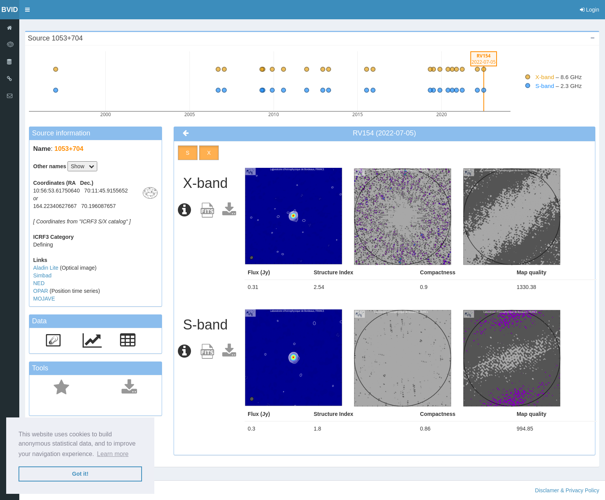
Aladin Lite (46, 268)
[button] (27, 9)
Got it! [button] (80, 474)
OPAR (41, 291)
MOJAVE (44, 299)
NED (39, 283)
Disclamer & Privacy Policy (567, 490)
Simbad (42, 275)
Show (82, 166)
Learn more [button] (112, 454)
